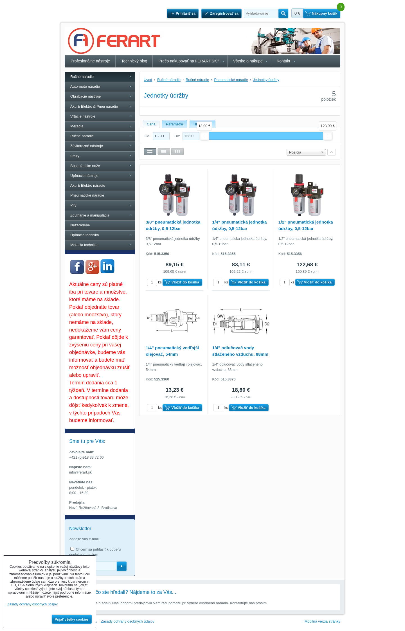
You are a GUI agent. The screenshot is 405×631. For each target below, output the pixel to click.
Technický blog (134, 61)
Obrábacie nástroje (85, 96)
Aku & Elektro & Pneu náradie (94, 106)
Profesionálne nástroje (90, 61)
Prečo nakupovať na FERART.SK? (188, 61)
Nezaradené (80, 225)
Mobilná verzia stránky (322, 621)
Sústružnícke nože (85, 166)
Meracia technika (84, 245)
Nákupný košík (324, 13)
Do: (186, 136)
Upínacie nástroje (84, 175)
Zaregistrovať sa (224, 13)
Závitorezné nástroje (86, 146)
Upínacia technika (84, 235)
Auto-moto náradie (85, 86)
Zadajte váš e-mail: (84, 539)
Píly (73, 205)
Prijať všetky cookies (72, 619)
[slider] (204, 136)
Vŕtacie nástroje (82, 116)
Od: (157, 136)
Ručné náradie (82, 77)
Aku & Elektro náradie (87, 185)
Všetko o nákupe (248, 61)
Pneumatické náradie (87, 195)
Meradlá (76, 126)
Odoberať (122, 566)
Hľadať (283, 13)
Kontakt (283, 61)
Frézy (74, 156)
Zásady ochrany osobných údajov (127, 621)
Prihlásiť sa (185, 13)
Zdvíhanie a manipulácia (89, 215)
